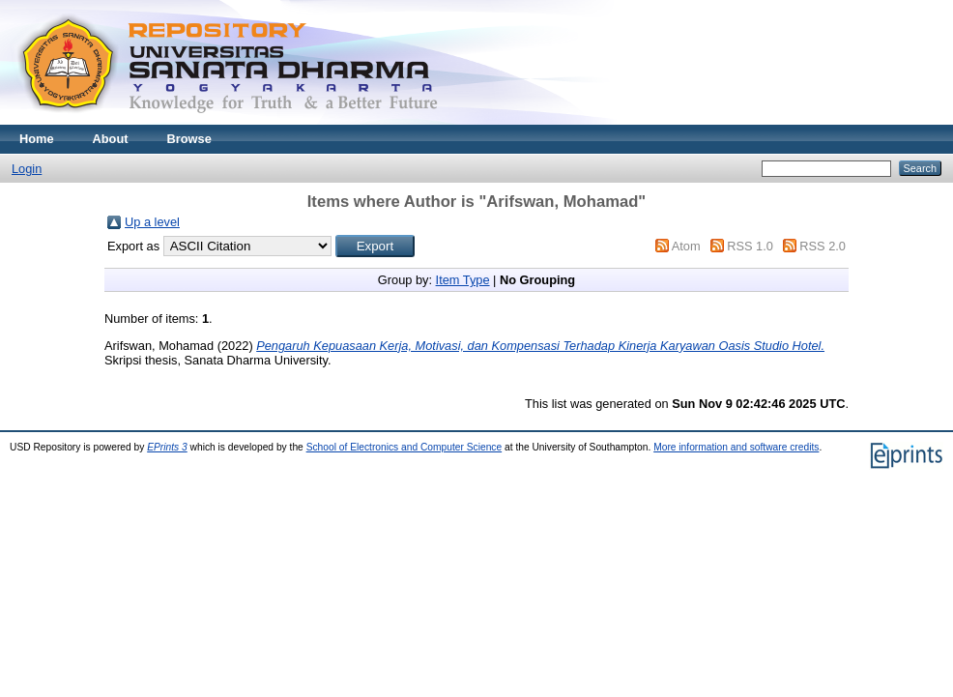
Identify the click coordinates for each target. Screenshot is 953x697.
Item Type (463, 280)
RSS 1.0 (750, 246)
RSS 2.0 (822, 246)
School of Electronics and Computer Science (404, 447)
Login (27, 168)
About (111, 138)
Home (36, 138)
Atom (686, 246)
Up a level (152, 222)
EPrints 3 (167, 447)
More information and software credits (736, 447)
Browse (189, 138)
